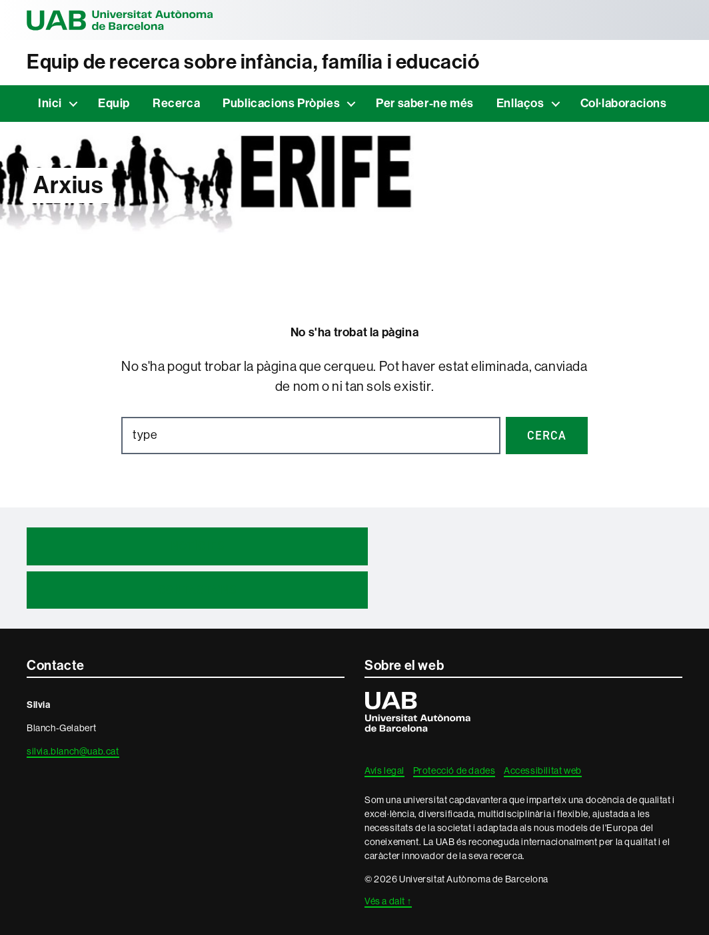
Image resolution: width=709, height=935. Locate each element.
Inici (50, 103)
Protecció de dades (454, 770)
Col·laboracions (623, 103)
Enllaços (520, 103)
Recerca (176, 103)
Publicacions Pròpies (281, 103)
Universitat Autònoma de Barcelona (120, 20)
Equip (114, 103)
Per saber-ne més (425, 103)
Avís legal (384, 770)
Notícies (198, 546)
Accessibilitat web (543, 770)
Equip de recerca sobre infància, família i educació (253, 62)
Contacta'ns (197, 590)
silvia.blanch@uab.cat (73, 751)
